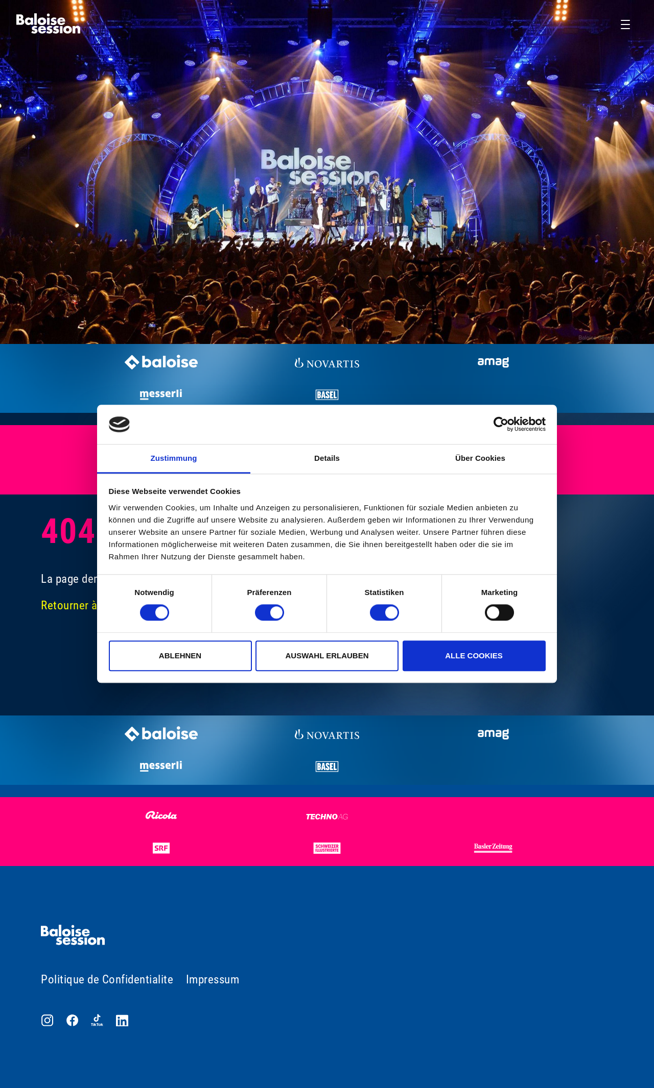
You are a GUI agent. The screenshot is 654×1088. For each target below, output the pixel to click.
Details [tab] (327, 458)
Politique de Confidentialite (107, 979)
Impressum (213, 979)
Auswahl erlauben (326, 655)
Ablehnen (180, 655)
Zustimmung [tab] (174, 458)
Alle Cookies (474, 655)
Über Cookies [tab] (480, 458)
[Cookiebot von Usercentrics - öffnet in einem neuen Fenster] (501, 424)
